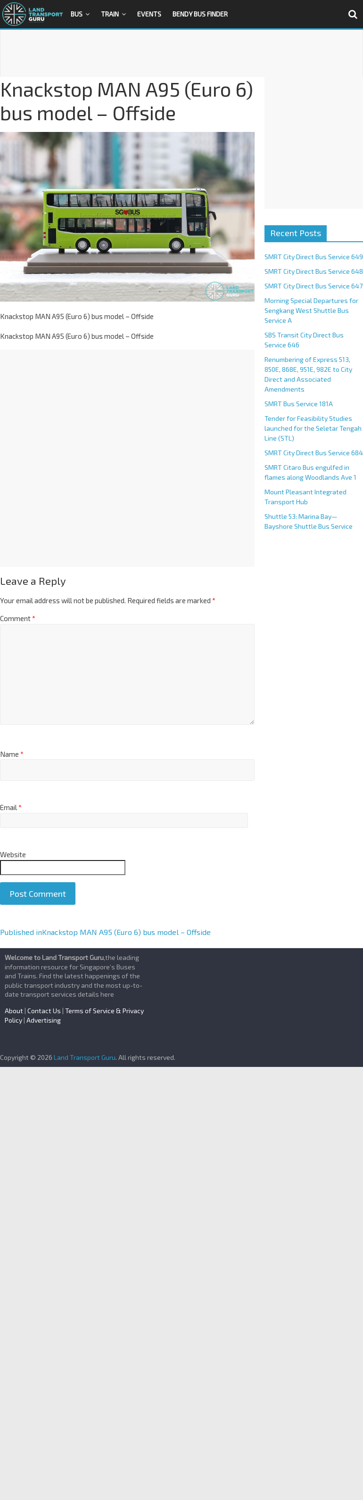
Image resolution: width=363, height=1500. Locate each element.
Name (12, 754)
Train (110, 14)
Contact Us (44, 1011)
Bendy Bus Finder (200, 14)
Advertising (43, 1020)
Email (11, 807)
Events (149, 14)
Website (13, 854)
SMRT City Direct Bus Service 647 (313, 286)
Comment (17, 618)
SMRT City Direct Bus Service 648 (313, 271)
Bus (76, 14)
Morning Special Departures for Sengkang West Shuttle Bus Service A (311, 310)
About (14, 1011)
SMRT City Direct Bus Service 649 (313, 257)
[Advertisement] (181, 53)
